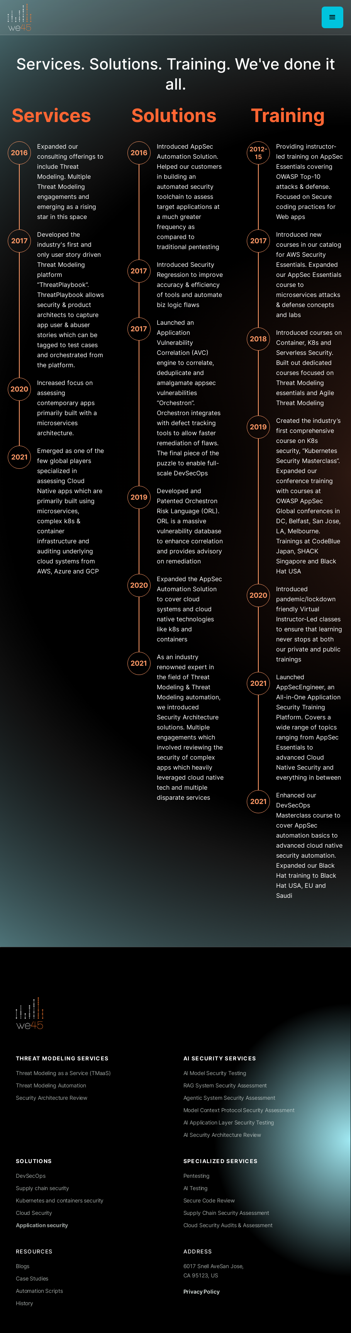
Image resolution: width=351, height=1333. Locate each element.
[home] (19, 17)
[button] (332, 17)
